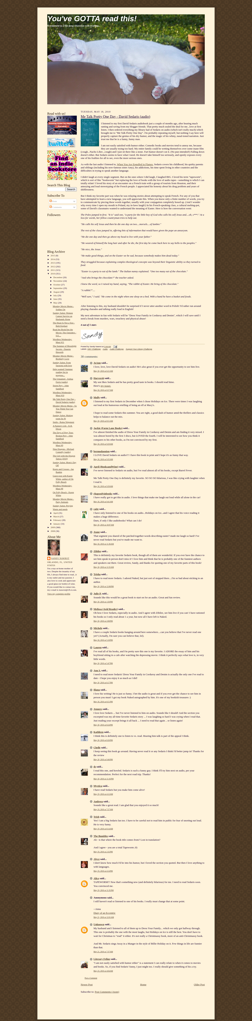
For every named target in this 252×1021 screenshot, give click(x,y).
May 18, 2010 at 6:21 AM (103, 371)
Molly (97, 397)
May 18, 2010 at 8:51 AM (103, 421)
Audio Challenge (117, 349)
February (57, 520)
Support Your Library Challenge (139, 349)
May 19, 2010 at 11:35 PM (104, 890)
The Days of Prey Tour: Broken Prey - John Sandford (63, 435)
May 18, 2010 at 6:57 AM (103, 390)
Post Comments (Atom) (107, 991)
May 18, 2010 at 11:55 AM (104, 567)
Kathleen (99, 731)
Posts (53, 201)
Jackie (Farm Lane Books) (108, 428)
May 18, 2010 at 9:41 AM (103, 502)
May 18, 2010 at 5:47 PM (103, 663)
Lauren (98, 647)
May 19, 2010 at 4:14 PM (103, 871)
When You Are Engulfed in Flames (135, 164)
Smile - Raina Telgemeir (63, 422)
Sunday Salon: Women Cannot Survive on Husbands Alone (63, 316)
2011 (53, 270)
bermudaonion (102, 451)
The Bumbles (101, 836)
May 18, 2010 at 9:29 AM (103, 444)
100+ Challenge (94, 349)
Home (143, 984)
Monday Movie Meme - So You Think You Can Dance (65, 409)
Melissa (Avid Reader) (106, 609)
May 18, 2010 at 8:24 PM (103, 725)
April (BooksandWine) (106, 466)
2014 (53, 259)
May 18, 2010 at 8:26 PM (103, 740)
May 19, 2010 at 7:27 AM (103, 809)
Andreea (98, 801)
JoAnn (97, 362)
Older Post (199, 984)
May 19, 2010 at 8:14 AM (103, 829)
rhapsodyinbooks (103, 493)
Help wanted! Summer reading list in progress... (63, 372)
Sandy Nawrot (60, 558)
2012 (53, 266)
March (56, 516)
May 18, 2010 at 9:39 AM (103, 486)
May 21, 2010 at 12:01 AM (104, 917)
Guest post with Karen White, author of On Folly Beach (63, 479)
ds (95, 766)
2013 (53, 263)
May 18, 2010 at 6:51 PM (103, 702)
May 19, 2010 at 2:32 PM (103, 852)
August (56, 292)
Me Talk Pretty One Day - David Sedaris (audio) (115, 117)
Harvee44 (99, 378)
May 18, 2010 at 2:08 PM (103, 621)
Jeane (97, 531)
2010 (53, 273)
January (57, 524)
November (58, 281)
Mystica (98, 785)
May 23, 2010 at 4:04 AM (103, 971)
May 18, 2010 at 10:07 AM (104, 525)
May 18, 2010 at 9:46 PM (103, 759)
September (58, 288)
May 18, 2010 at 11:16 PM (104, 779)
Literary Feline (102, 958)
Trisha (97, 574)
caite (96, 508)
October (57, 284)
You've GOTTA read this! (92, 18)
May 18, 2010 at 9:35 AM (103, 459)
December (58, 277)
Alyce (97, 859)
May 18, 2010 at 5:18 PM (103, 640)
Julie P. (97, 593)
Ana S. (97, 670)
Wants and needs (60, 509)
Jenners (98, 708)
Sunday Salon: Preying (63, 506)
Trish (96, 816)
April (55, 513)
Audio (105, 349)
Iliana (97, 689)
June (55, 299)
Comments (55, 207)
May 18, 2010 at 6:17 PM (103, 683)
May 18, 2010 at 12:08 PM (104, 586)
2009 (53, 527)
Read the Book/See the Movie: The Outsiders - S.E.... (64, 332)
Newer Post (87, 984)
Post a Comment (91, 978)
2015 (53, 255)
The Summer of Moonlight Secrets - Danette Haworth (64, 349)
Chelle (97, 747)
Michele (98, 628)
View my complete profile (58, 594)
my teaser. (106, 385)
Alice (96, 878)
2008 (53, 531)
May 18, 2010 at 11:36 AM (104, 544)
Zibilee (97, 551)
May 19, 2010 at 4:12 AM (103, 794)
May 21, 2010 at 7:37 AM (103, 952)
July (55, 295)
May (55, 303)
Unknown (99, 924)
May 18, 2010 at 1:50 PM (103, 602)
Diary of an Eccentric (105, 912)
